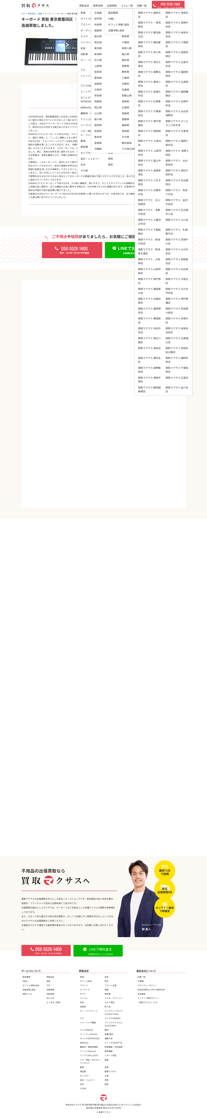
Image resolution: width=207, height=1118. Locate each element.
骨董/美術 (109, 1034)
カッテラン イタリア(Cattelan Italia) (114, 1012)
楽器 (107, 989)
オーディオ (85, 989)
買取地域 (98, 5)
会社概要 (141, 993)
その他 (83, 1088)
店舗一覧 (142, 5)
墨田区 (137, 68)
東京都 (128, 68)
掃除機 (108, 993)
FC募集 (140, 981)
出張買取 (112, 5)
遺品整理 (27, 976)
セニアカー (85, 1075)
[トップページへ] (35, 5)
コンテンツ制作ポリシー (148, 998)
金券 (107, 1067)
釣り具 (108, 1006)
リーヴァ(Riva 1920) (89, 1055)
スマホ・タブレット (113, 998)
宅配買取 (50, 993)
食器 (107, 1059)
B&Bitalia (84, 1042)
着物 (82, 1067)
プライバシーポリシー (147, 985)
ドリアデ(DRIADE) (113, 1018)
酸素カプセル (110, 1071)
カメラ (83, 993)
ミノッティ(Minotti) (89, 1034)
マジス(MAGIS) (86, 1029)
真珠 (107, 1079)
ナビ (82, 1018)
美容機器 (109, 1051)
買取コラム (27, 993)
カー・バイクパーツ (89, 1010)
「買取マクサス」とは (147, 1002)
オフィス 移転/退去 (31, 985)
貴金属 (83, 1071)
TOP (48, 985)
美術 (107, 1084)
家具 (107, 976)
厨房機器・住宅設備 (113, 1046)
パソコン (84, 998)
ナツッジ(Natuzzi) (88, 1051)
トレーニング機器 (88, 1022)
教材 (107, 1029)
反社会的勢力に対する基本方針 (151, 989)
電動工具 (109, 1038)
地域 (48, 981)
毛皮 (82, 1002)
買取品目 (84, 5)
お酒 (107, 1075)
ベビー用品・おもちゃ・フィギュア (91, 1061)
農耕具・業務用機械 (89, 1046)
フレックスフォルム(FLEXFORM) (113, 1024)
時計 (107, 981)
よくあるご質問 (53, 1002)
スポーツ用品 (110, 1055)
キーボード (131, 53)
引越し (25, 981)
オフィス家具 (86, 981)
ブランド (84, 985)
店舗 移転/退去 (29, 989)
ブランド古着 (110, 985)
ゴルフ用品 (110, 1002)
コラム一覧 (127, 5)
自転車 (83, 1006)
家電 (82, 976)
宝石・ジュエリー (88, 1079)
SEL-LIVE (50, 998)
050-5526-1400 (91, 1104)
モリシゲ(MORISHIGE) (90, 1038)
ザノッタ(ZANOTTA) (113, 1042)
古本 (82, 1084)
